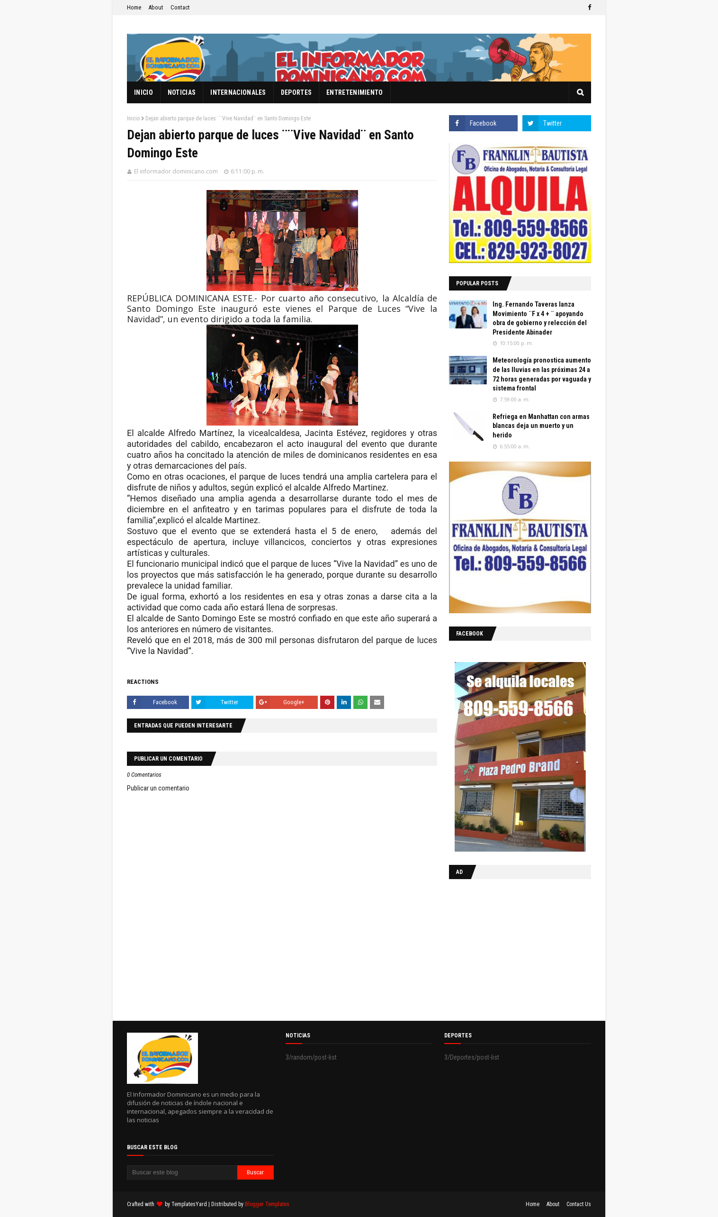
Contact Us (578, 1204)
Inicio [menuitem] (143, 92)
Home (134, 7)
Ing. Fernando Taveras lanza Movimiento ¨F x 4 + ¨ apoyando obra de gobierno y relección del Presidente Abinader (540, 318)
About (155, 7)
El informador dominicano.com (176, 171)
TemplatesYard (189, 1204)
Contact (180, 7)
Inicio (133, 118)
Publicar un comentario (158, 788)
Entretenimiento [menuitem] (354, 92)
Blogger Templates (267, 1204)
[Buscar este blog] (182, 1172)
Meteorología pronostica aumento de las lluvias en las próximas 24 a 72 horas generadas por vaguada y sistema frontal (542, 374)
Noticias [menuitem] (182, 92)
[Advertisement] (508, 948)
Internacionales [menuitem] (238, 92)
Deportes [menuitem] (296, 92)
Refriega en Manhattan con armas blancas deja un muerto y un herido (541, 426)
